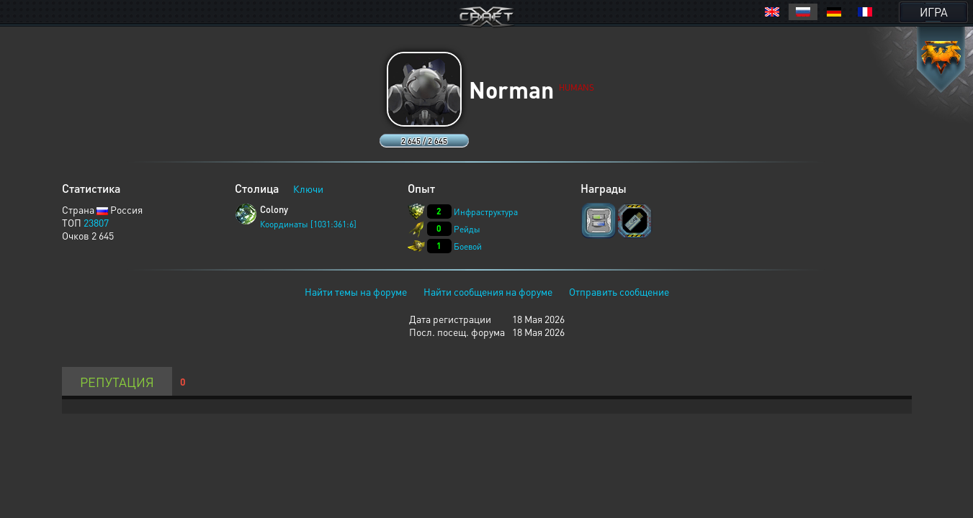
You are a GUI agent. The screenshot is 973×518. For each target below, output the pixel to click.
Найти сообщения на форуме (487, 291)
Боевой (468, 246)
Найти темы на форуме (356, 291)
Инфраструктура (486, 211)
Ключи (308, 188)
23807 (96, 222)
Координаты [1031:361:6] (308, 224)
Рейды (467, 229)
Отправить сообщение (619, 291)
